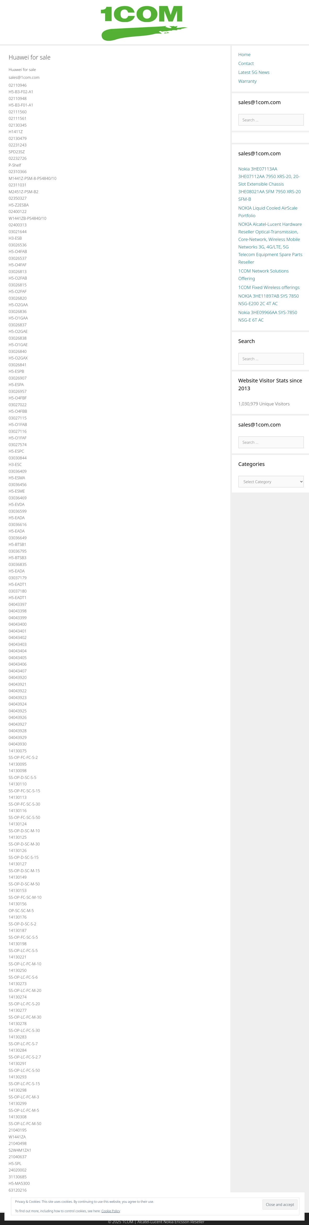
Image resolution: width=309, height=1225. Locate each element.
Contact (246, 63)
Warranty (247, 81)
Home (244, 54)
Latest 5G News (254, 72)
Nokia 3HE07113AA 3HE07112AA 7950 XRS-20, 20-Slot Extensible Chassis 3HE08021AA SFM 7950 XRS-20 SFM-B (269, 184)
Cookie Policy (110, 1211)
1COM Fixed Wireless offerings (269, 287)
